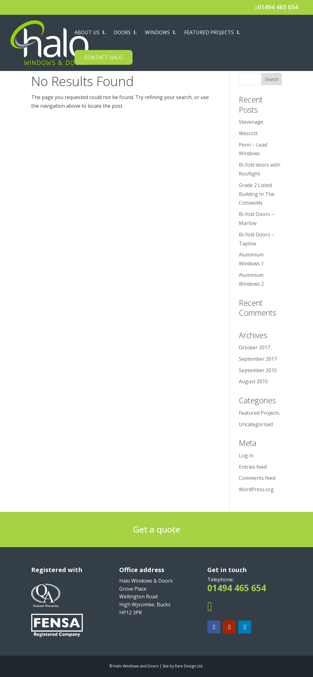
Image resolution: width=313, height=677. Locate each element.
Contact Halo (103, 57)
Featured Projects (209, 33)
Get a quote (156, 529)
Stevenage (251, 121)
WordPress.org (256, 489)
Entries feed (253, 466)
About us (86, 33)
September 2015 (258, 370)
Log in (246, 455)
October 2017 (254, 347)
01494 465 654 (278, 7)
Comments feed (257, 478)
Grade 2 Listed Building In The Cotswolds (256, 194)
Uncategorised (256, 424)
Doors (122, 33)
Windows (157, 33)
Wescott (248, 133)
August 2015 (253, 381)
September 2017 (258, 358)
